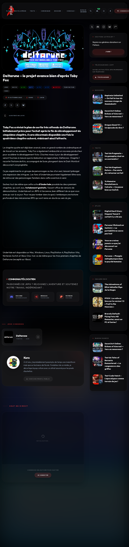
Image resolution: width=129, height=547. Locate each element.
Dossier (58, 11)
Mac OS (14, 87)
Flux (8, 11)
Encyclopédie (20, 11)
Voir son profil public (38, 379)
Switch (56, 87)
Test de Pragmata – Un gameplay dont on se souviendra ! (114, 156)
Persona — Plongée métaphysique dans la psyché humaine (114, 259)
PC (31, 87)
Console (72, 11)
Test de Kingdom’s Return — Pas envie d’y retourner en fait (114, 170)
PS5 (47, 87)
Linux (6, 87)
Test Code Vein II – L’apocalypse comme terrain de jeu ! (114, 379)
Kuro (29, 97)
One (23, 87)
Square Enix (101, 279)
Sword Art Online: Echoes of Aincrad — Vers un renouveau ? (114, 114)
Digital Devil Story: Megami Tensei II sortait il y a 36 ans (113, 214)
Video (6, 91)
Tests (33, 11)
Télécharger (102, 77)
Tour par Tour (69, 87)
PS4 (39, 87)
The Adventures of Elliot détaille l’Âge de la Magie (113, 287)
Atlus (98, 206)
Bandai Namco (102, 338)
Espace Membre (83, 11)
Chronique (45, 11)
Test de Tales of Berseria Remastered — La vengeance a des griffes (113, 363)
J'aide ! (108, 51)
